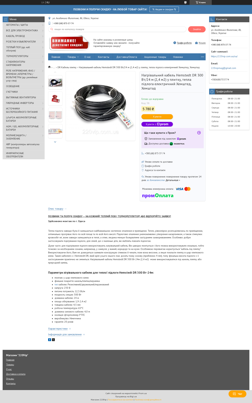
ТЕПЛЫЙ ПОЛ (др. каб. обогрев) (18, 49)
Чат (237, 393)
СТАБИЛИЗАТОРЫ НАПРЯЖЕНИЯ (15, 63)
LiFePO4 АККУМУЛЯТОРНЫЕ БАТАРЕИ (21, 119)
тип (56, 284)
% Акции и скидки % (164, 9)
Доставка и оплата (15, 374)
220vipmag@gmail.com (223, 68)
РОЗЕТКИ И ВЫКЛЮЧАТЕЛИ (21, 41)
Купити (157, 116)
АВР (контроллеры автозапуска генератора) (22, 146)
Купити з (157, 124)
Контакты (103, 57)
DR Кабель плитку (67, 67)
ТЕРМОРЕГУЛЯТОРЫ (17, 56)
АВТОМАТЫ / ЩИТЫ (17, 24)
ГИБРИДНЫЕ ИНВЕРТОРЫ (20, 103)
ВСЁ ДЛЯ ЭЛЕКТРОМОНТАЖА (22, 30)
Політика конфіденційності (148, 399)
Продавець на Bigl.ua (126, 396)
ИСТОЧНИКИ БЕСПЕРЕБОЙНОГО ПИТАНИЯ (22, 110)
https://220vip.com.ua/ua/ (224, 56)
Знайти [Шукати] (197, 29)
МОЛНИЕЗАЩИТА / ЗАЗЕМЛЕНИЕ (16, 137)
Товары (71, 57)
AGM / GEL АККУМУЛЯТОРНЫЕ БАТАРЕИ (22, 128)
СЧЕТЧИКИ (12, 91)
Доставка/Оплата (126, 57)
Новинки (178, 57)
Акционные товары (155, 57)
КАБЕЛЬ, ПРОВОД (15, 36)
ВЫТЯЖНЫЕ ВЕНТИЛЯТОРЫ (21, 97)
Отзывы (10, 378)
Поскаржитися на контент (120, 399)
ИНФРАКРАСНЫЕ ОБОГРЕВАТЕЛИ (15, 155)
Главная (56, 57)
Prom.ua (143, 393)
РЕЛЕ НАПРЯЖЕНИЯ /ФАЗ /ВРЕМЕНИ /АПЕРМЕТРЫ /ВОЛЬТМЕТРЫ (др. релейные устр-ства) (21, 75)
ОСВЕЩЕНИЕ (13, 86)
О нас (87, 57)
